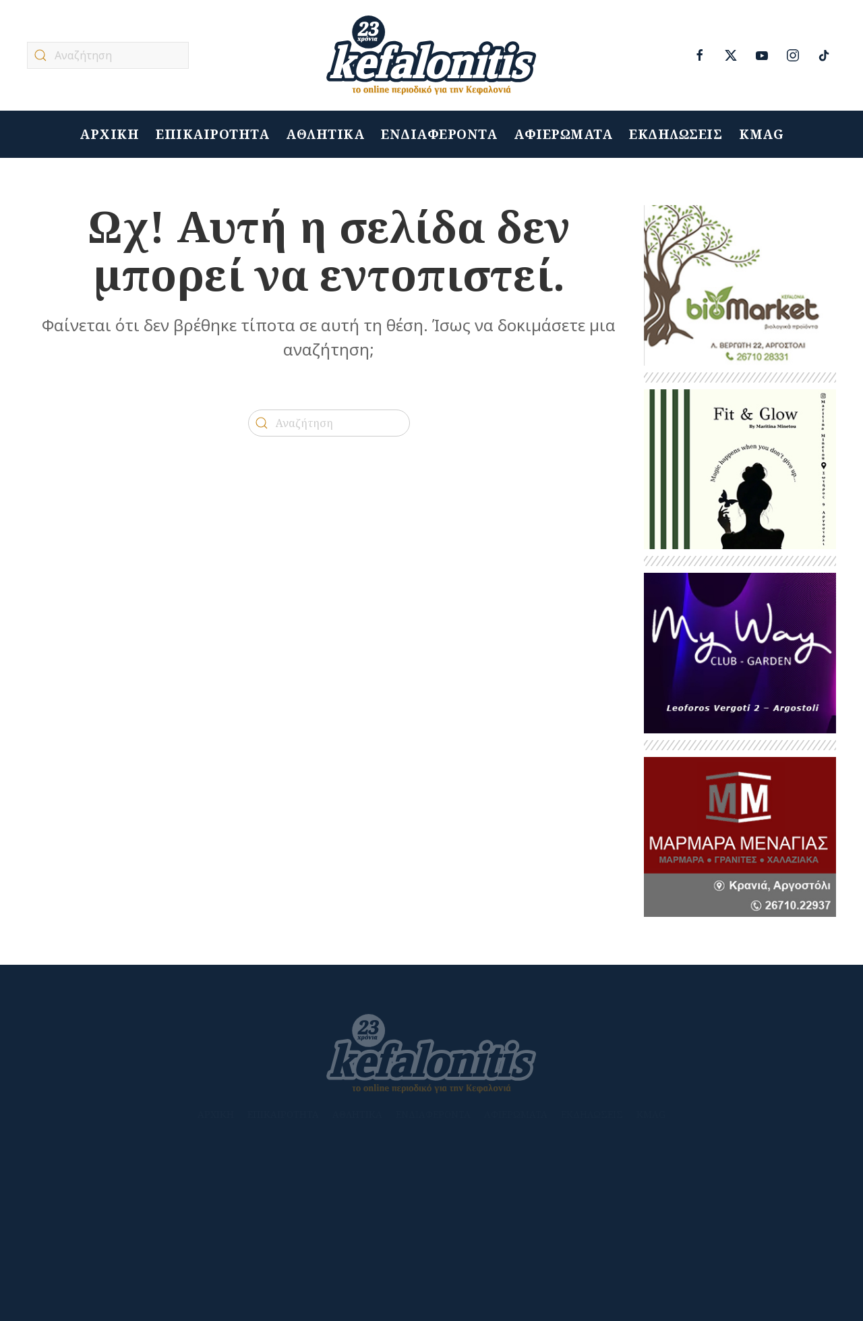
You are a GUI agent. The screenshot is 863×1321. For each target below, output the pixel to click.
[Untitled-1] (740, 284)
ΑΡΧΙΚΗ (109, 134)
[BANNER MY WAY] (740, 652)
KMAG (761, 134)
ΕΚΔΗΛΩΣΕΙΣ (675, 134)
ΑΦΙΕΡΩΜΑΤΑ (563, 134)
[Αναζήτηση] (108, 55)
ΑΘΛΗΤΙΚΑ (325, 134)
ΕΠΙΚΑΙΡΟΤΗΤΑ (212, 134)
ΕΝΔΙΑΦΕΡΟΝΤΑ (439, 134)
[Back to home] (431, 55)
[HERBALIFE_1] (740, 468)
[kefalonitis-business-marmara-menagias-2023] (740, 836)
